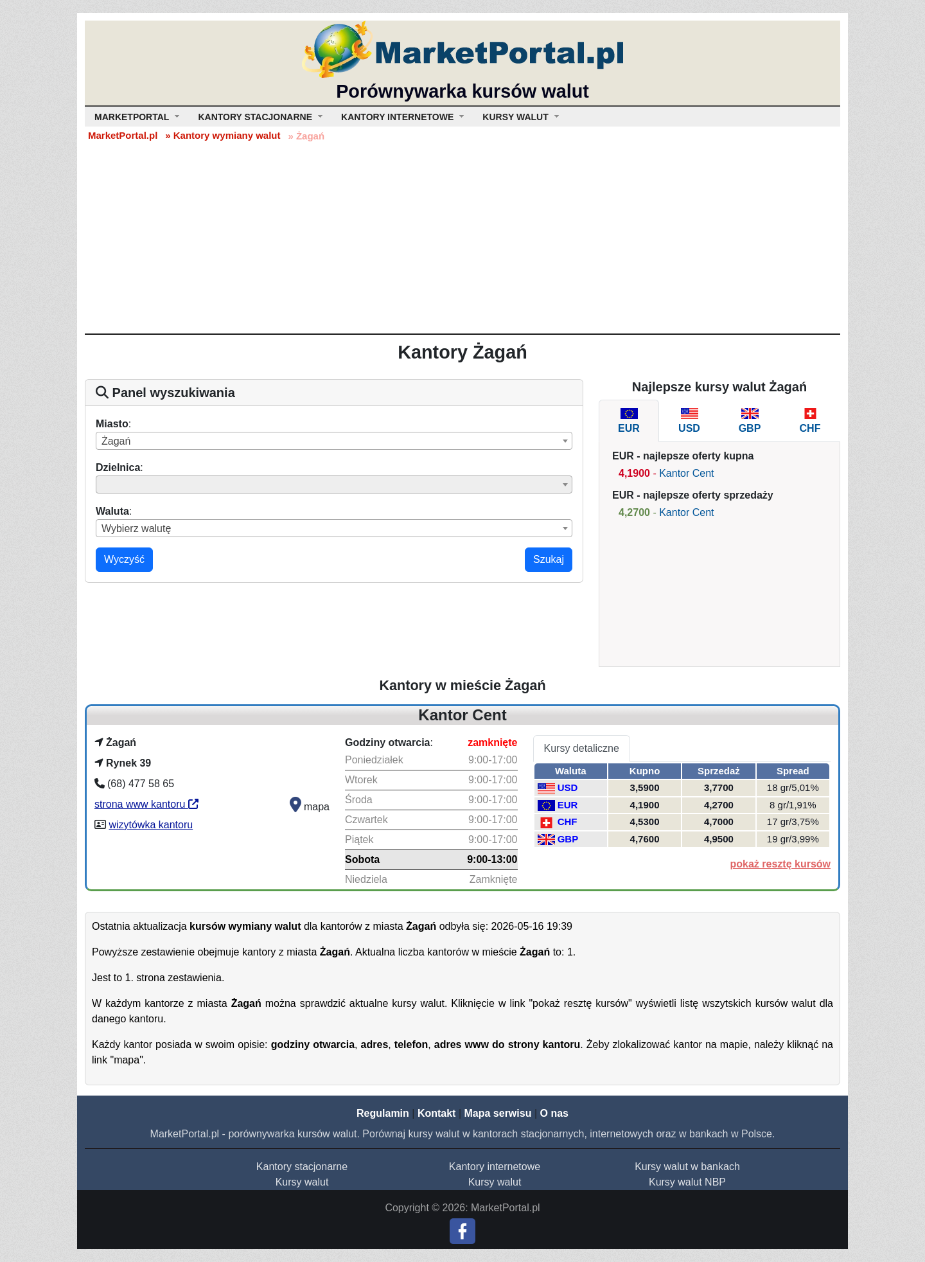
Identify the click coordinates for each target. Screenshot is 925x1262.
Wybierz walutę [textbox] (136, 528)
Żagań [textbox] (115, 441)
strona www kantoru (146, 804)
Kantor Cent (686, 473)
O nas (554, 1113)
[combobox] (334, 441)
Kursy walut (302, 1182)
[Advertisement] (462, 237)
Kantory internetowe (494, 1166)
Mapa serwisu (498, 1113)
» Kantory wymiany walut (222, 135)
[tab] (629, 421)
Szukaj (548, 559)
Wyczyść (124, 559)
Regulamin (383, 1113)
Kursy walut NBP (687, 1182)
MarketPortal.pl (122, 135)
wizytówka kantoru (151, 824)
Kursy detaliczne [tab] (581, 748)
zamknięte (492, 742)
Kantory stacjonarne (302, 1166)
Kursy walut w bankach (687, 1166)
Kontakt (437, 1113)
